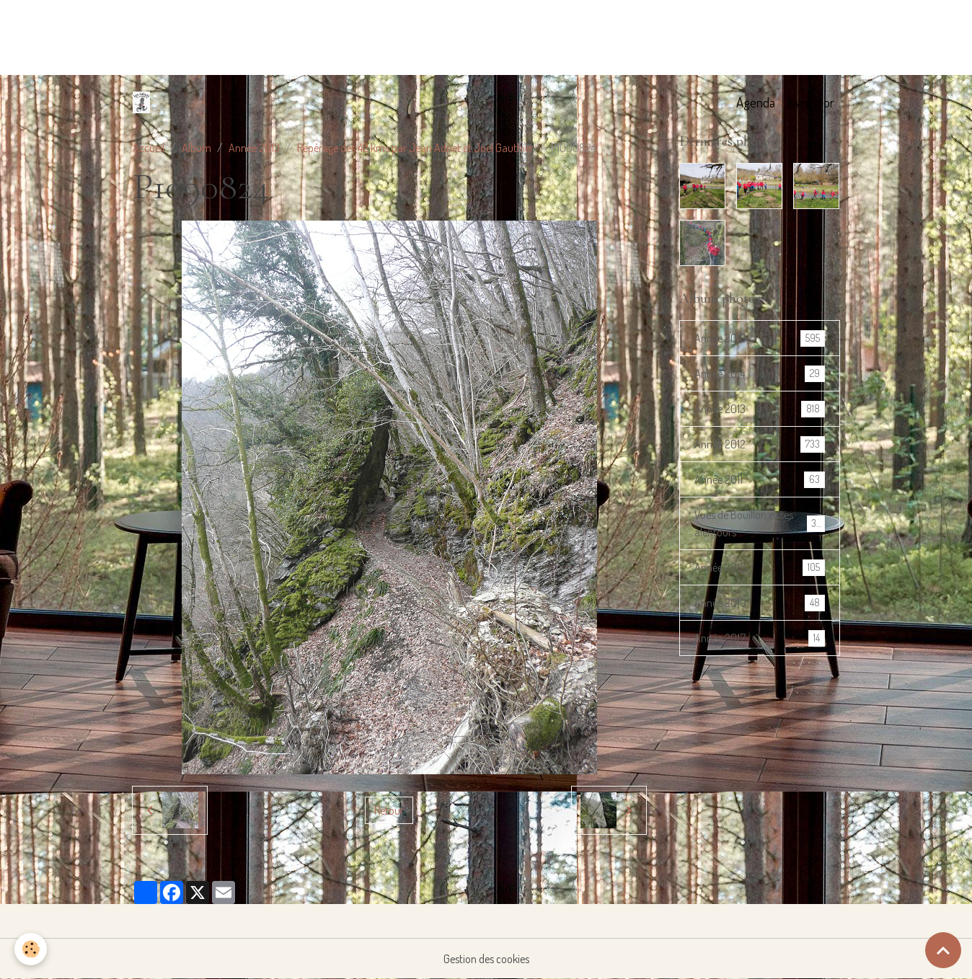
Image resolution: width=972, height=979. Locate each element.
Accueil (148, 148)
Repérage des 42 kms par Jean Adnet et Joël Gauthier (415, 148)
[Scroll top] (943, 950)
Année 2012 (759, 444)
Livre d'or (810, 102)
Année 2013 (254, 148)
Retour (389, 810)
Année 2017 (759, 638)
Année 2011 (759, 479)
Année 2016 (759, 338)
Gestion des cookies (486, 959)
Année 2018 (759, 567)
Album (196, 148)
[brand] (144, 102)
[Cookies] (30, 949)
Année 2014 (759, 374)
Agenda (755, 102)
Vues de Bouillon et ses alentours (759, 523)
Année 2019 (759, 603)
